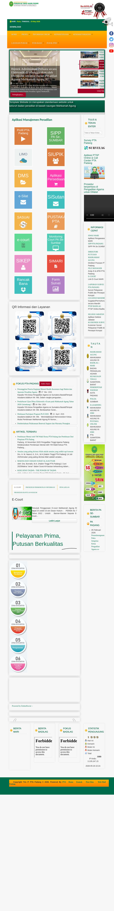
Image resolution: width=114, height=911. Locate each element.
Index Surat (45, 417)
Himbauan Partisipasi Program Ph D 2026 (33, 448)
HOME (14, 35)
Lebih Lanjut (54, 554)
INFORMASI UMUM (42, 34)
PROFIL (26, 34)
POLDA (93, 432)
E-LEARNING (95, 439)
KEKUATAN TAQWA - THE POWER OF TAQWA (36, 504)
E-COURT (17, 521)
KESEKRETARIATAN (83, 34)
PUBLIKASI (38, 42)
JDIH (92, 447)
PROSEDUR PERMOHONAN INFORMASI (40, 521)
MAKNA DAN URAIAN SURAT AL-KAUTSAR (36, 495)
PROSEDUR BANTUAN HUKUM (25, 526)
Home (71, 898)
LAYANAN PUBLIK (20, 42)
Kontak (79, 898)
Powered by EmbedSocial (22, 763)
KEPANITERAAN (62, 34)
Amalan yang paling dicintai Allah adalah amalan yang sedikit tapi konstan (45, 485)
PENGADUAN (64, 521)
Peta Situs (90, 898)
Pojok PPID (53, 42)
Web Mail (102, 898)
